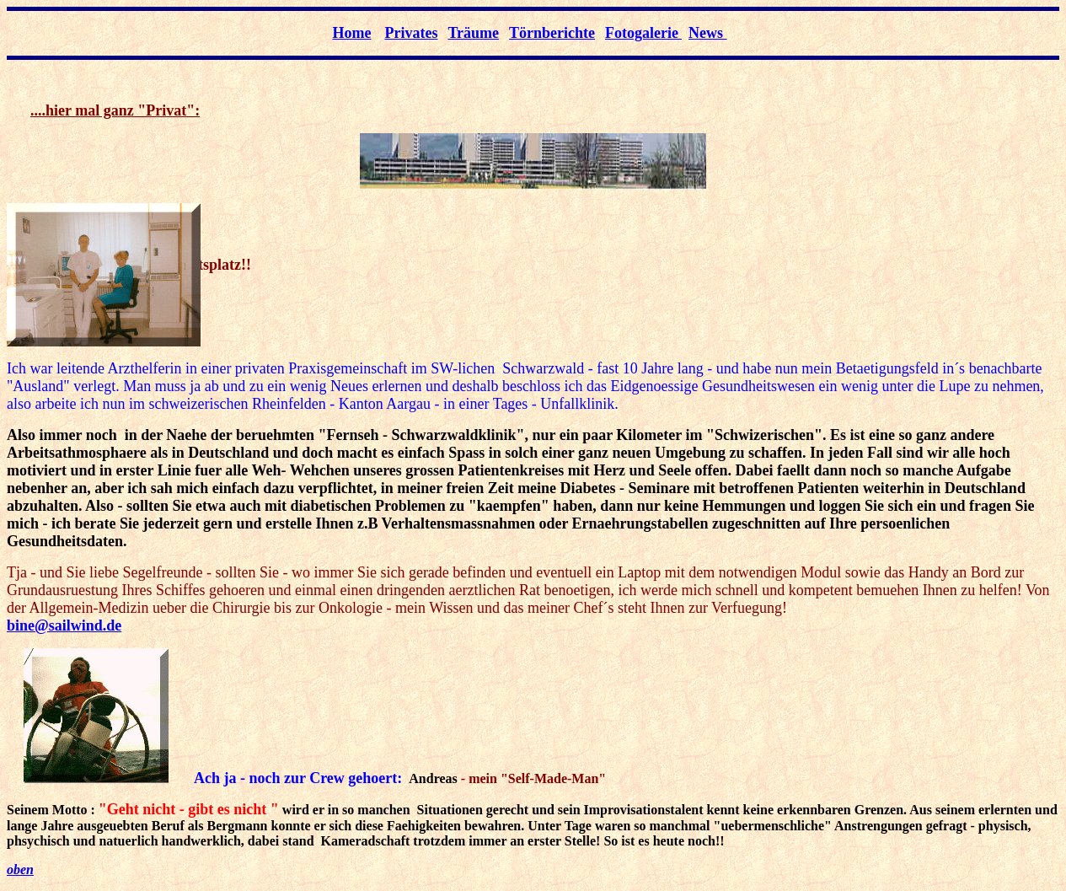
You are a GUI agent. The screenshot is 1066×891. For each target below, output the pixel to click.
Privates (410, 32)
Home (351, 32)
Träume (473, 32)
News (707, 32)
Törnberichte (552, 32)
